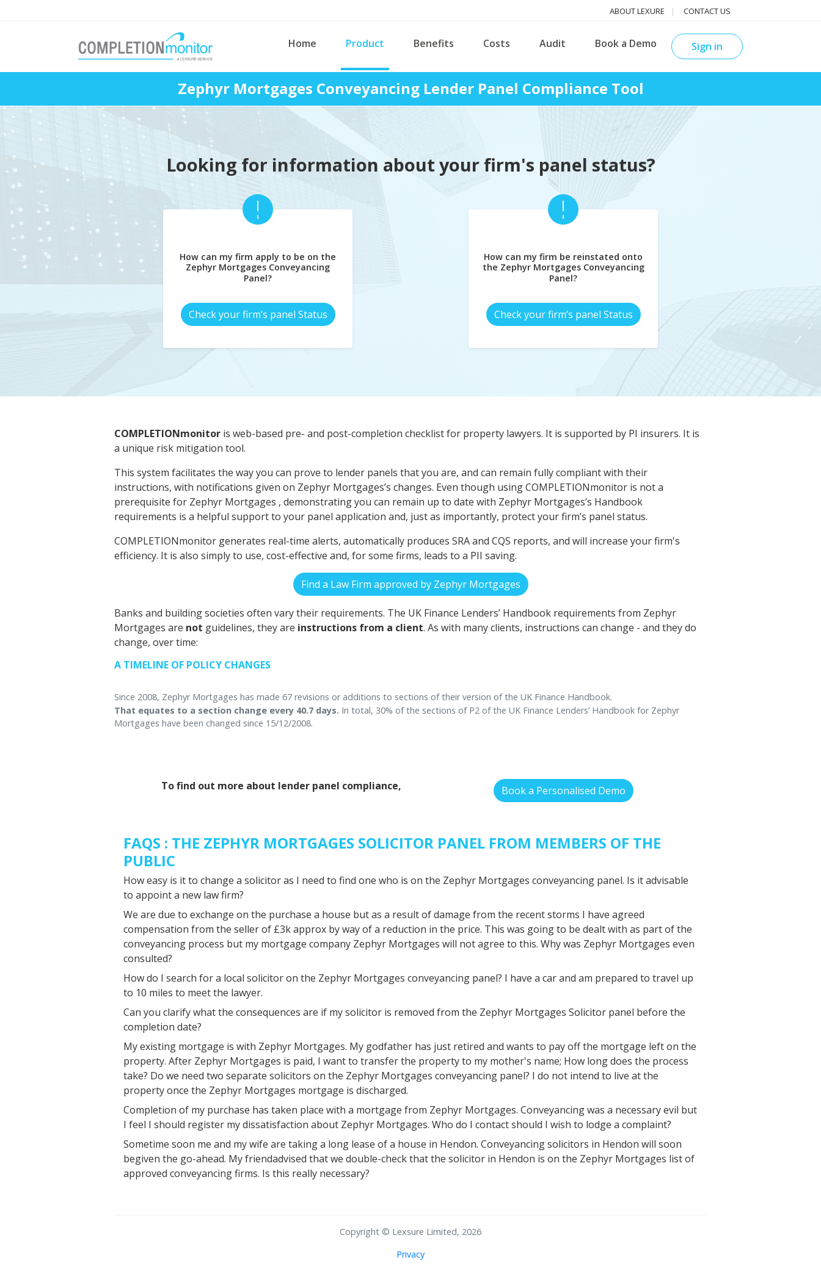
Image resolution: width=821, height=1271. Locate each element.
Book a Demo (626, 43)
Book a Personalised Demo (564, 790)
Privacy (410, 1254)
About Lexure (637, 10)
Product (365, 43)
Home (302, 43)
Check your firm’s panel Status (258, 314)
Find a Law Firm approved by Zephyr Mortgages (410, 584)
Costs (496, 43)
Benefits (434, 43)
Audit (552, 43)
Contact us (707, 10)
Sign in (707, 46)
